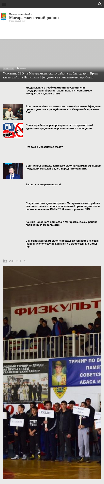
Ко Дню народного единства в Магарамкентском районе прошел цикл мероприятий (61, 223)
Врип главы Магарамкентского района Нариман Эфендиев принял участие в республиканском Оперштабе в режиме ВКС (63, 109)
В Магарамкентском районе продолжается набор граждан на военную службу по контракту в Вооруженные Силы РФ (62, 243)
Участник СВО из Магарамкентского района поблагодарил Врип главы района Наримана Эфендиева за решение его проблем (52, 73)
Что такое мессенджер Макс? (44, 146)
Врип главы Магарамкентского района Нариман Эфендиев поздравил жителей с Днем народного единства (63, 167)
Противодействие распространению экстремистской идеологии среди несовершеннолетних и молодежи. (59, 127)
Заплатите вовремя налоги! (43, 184)
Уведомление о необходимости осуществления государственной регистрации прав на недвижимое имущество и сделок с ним (59, 90)
